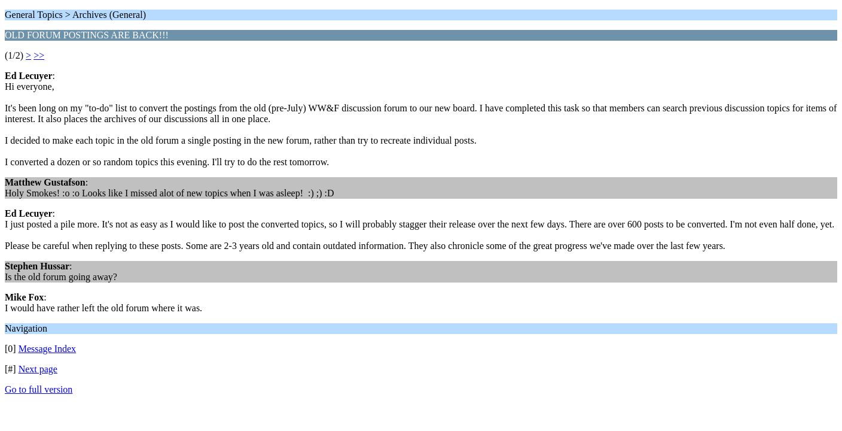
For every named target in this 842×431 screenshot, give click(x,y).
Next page (38, 369)
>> (38, 55)
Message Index (47, 349)
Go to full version (38, 389)
